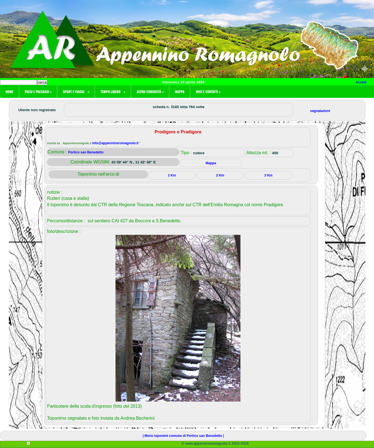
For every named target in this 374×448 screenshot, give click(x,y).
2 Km (220, 175)
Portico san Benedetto (85, 152)
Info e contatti (208, 91)
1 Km (172, 175)
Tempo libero (113, 91)
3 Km (268, 175)
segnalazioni (320, 111)
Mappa (180, 91)
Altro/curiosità (150, 91)
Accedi (361, 82)
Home (9, 91)
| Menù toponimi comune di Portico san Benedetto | (183, 436)
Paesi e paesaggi (38, 91)
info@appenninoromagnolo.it (115, 143)
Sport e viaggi (76, 91)
